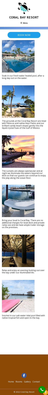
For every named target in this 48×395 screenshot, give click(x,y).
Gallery (27, 381)
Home (11, 381)
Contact (36, 381)
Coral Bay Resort (24, 17)
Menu (24, 23)
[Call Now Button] (41, 389)
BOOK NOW (24, 34)
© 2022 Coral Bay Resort (24, 392)
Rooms (19, 381)
